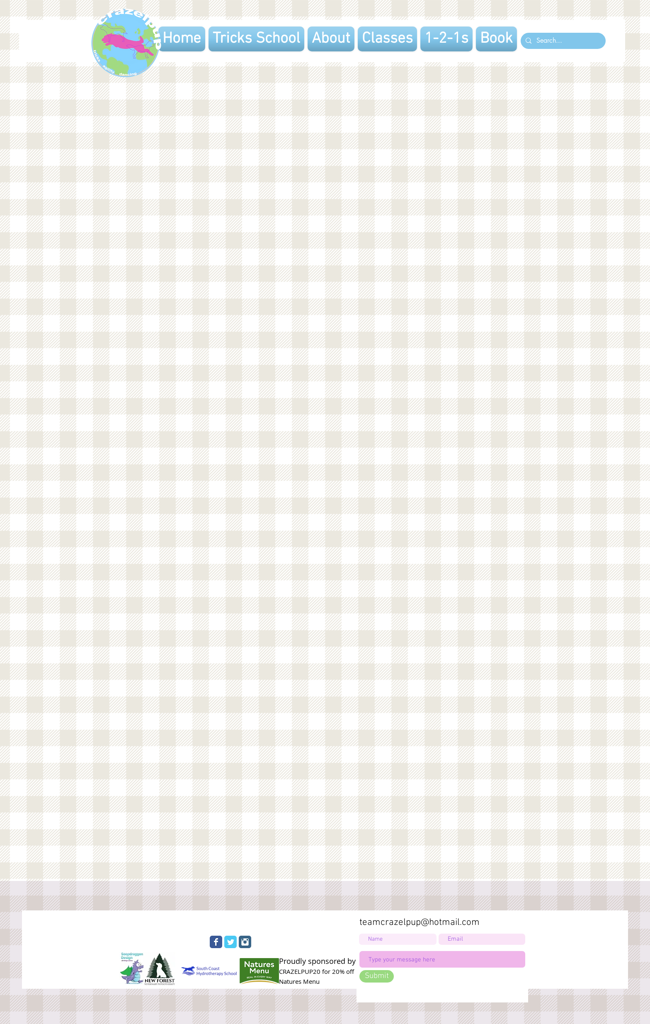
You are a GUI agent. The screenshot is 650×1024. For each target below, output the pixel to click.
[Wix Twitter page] (230, 942)
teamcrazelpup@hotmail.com (419, 922)
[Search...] (562, 41)
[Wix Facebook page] (216, 942)
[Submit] (376, 976)
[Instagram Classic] (245, 942)
